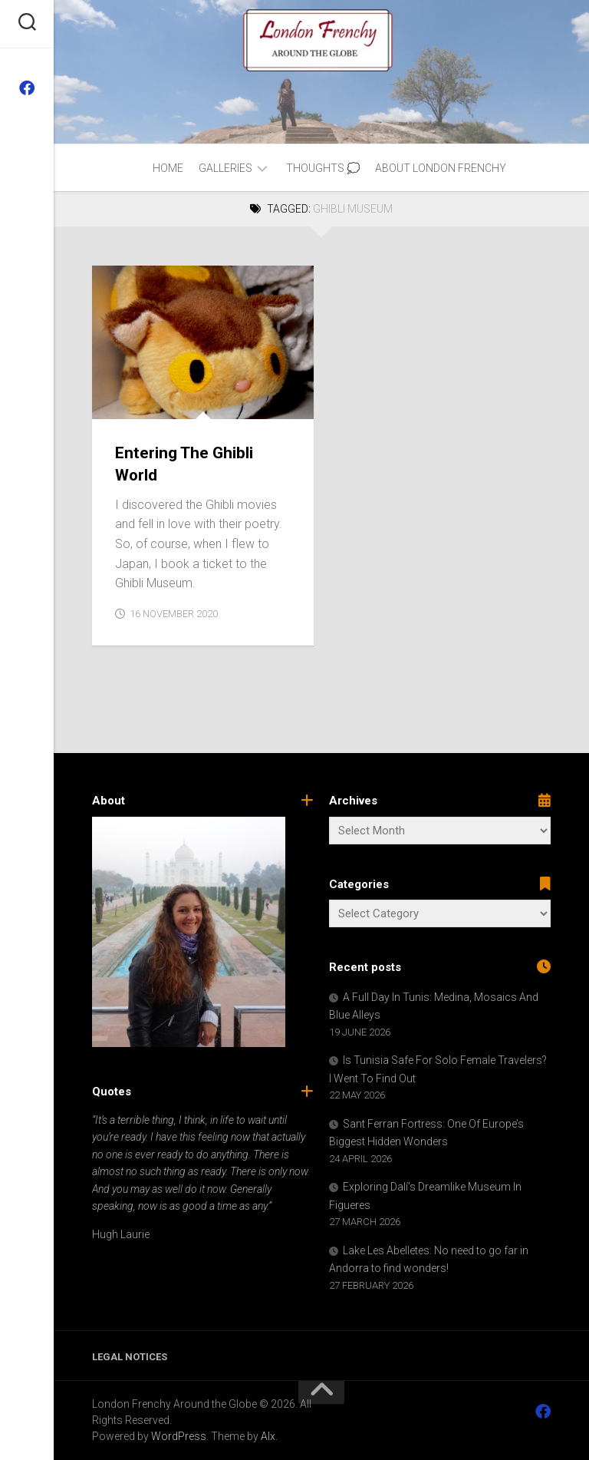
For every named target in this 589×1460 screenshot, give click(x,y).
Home (168, 168)
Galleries (225, 168)
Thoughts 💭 (323, 168)
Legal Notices (129, 1357)
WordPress (178, 1436)
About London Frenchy (440, 168)
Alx (268, 1436)
